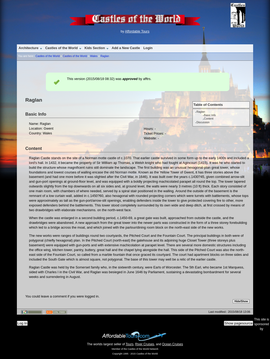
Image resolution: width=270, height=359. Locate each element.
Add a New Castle (126, 48)
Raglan (104, 56)
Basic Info (210, 115)
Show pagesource (238, 323)
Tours (129, 344)
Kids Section (94, 48)
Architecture (28, 48)
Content (209, 118)
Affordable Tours (137, 31)
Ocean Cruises (172, 344)
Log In (22, 323)
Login (148, 48)
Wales (93, 56)
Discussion (202, 122)
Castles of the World (61, 48)
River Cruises (144, 344)
